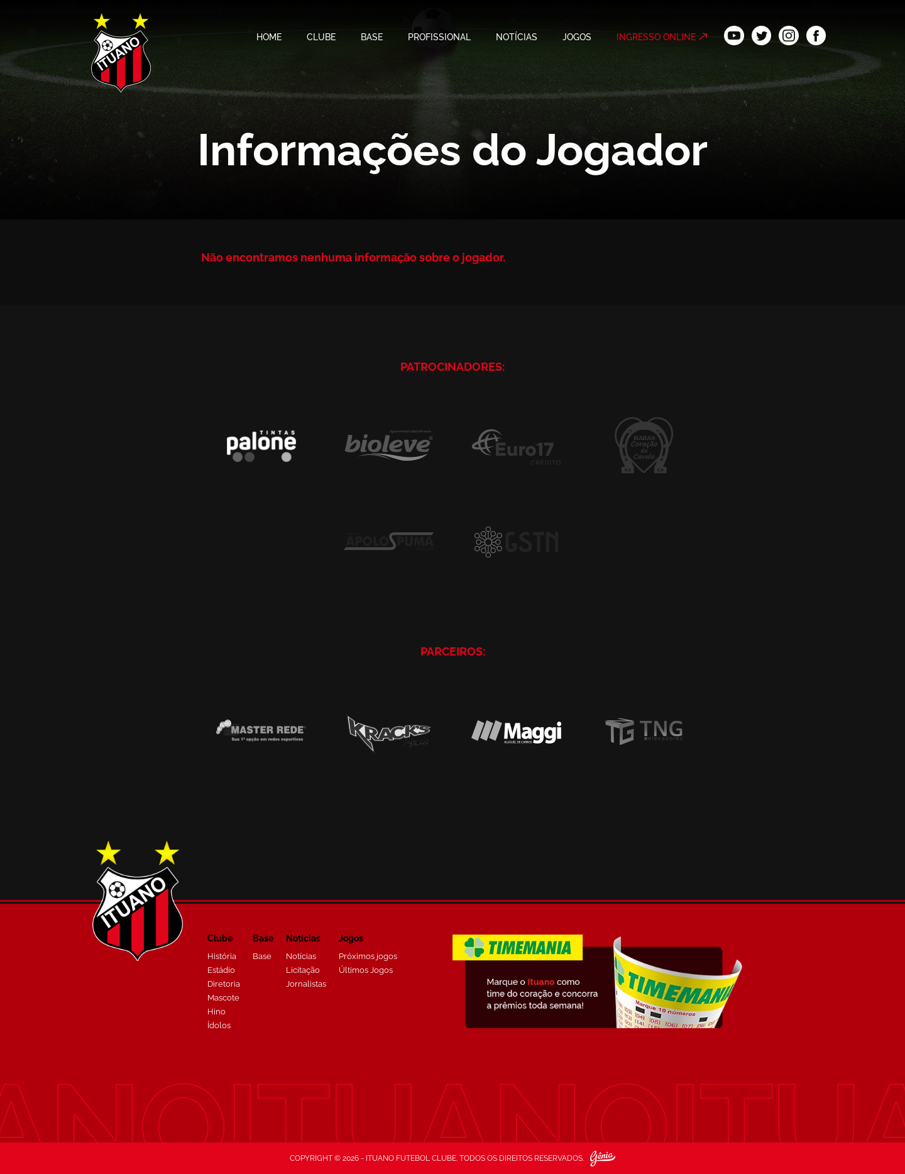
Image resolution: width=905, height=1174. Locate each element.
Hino (216, 1011)
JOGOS (576, 37)
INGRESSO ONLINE (656, 37)
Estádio (221, 970)
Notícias (301, 956)
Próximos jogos (368, 956)
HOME (269, 37)
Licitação (303, 970)
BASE (372, 37)
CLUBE (321, 37)
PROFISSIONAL (439, 37)
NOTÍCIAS (516, 37)
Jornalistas (306, 984)
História (221, 956)
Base (262, 956)
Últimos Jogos (366, 970)
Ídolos (219, 1025)
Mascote (223, 997)
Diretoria (223, 984)
